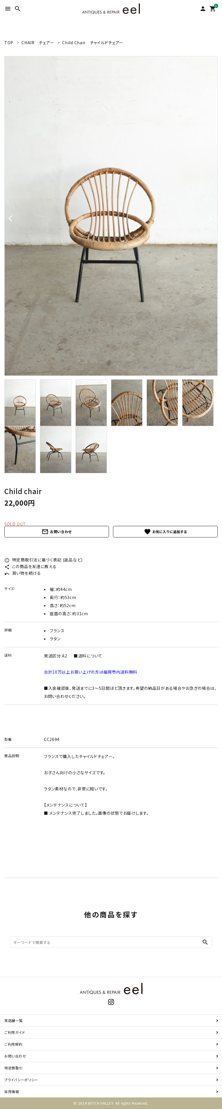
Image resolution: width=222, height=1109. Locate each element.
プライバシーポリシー (21, 1079)
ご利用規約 (13, 1044)
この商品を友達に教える (30, 566)
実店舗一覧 (13, 1020)
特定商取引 (13, 1067)
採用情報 (11, 1091)
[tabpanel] (111, 216)
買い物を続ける (22, 573)
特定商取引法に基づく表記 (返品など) (43, 560)
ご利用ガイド (14, 1032)
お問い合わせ (57, 531)
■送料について (88, 656)
